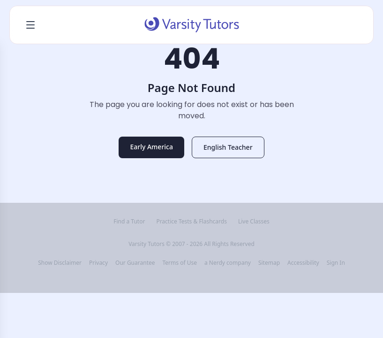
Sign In (336, 263)
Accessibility (303, 263)
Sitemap (269, 263)
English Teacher (228, 147)
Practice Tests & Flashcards (191, 221)
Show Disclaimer (60, 263)
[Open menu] (30, 24)
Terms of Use (180, 263)
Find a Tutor (129, 221)
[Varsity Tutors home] (192, 25)
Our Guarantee (135, 263)
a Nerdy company (227, 263)
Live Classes (254, 221)
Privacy (98, 263)
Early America (151, 146)
